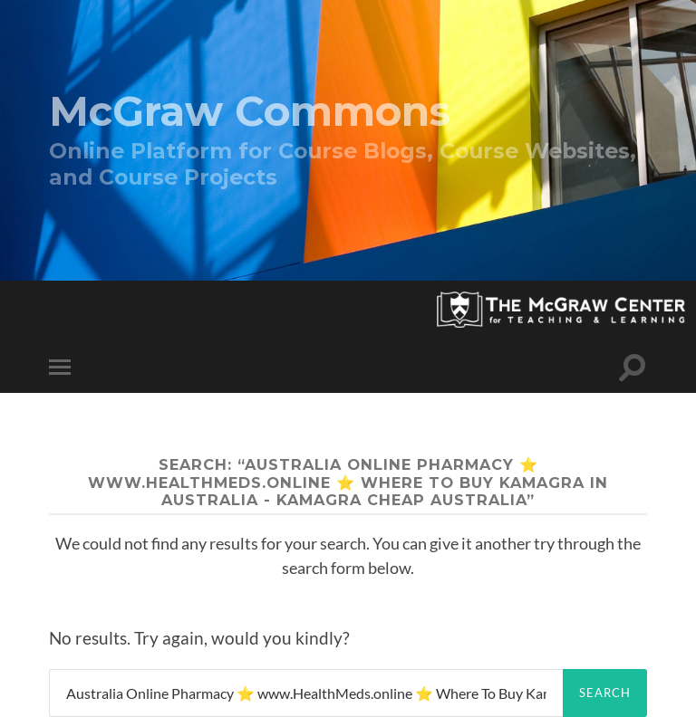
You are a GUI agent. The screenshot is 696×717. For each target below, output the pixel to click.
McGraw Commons (249, 111)
